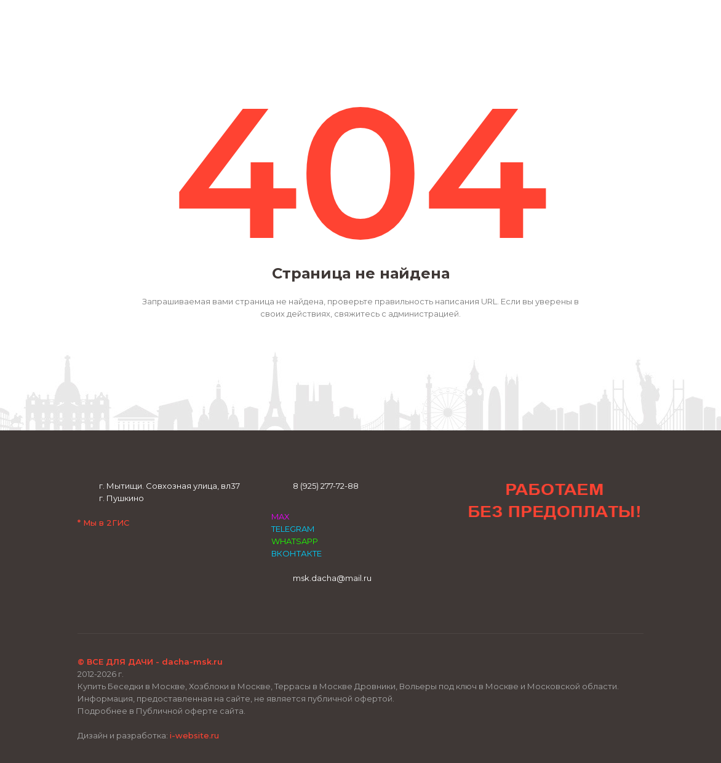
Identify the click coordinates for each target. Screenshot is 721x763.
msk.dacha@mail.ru (332, 578)
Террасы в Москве (313, 686)
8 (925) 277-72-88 (326, 486)
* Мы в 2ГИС (103, 523)
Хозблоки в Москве (230, 686)
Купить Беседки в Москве (131, 686)
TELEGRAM (292, 529)
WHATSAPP (294, 541)
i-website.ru (194, 735)
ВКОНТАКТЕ (296, 553)
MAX (280, 516)
